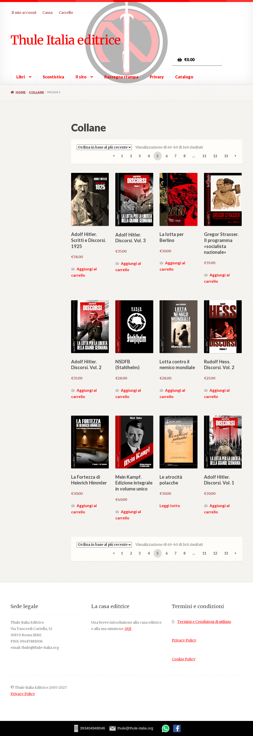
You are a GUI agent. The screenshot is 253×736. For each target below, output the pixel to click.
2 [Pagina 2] (131, 156)
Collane (36, 92)
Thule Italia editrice (66, 40)
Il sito (81, 76)
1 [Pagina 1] (122, 156)
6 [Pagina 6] (167, 156)
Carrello (66, 12)
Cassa (47, 12)
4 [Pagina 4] (149, 156)
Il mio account (24, 12)
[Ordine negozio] (104, 147)
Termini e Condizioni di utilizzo (204, 622)
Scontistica (53, 76)
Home (21, 92)
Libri (20, 76)
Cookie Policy (183, 659)
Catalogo (184, 76)
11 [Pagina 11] (204, 156)
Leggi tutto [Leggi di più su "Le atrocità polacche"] (170, 505)
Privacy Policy (184, 640)
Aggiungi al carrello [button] (84, 272)
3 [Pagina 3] (140, 156)
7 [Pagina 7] (175, 156)
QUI (128, 629)
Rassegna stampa (121, 76)
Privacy (157, 76)
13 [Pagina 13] (226, 156)
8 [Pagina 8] (184, 156)
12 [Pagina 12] (215, 156)
